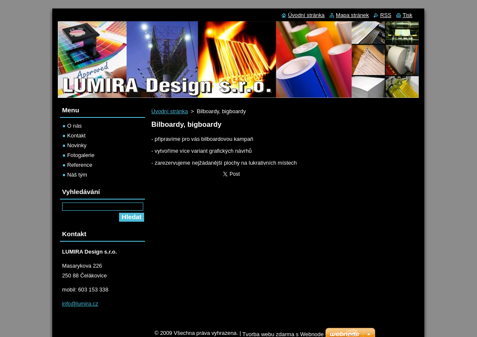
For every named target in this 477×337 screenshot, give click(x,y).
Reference (79, 165)
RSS (385, 15)
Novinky (77, 145)
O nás (74, 126)
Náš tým (77, 174)
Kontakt (76, 135)
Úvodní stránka (169, 111)
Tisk (407, 15)
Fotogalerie (80, 155)
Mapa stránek (352, 15)
